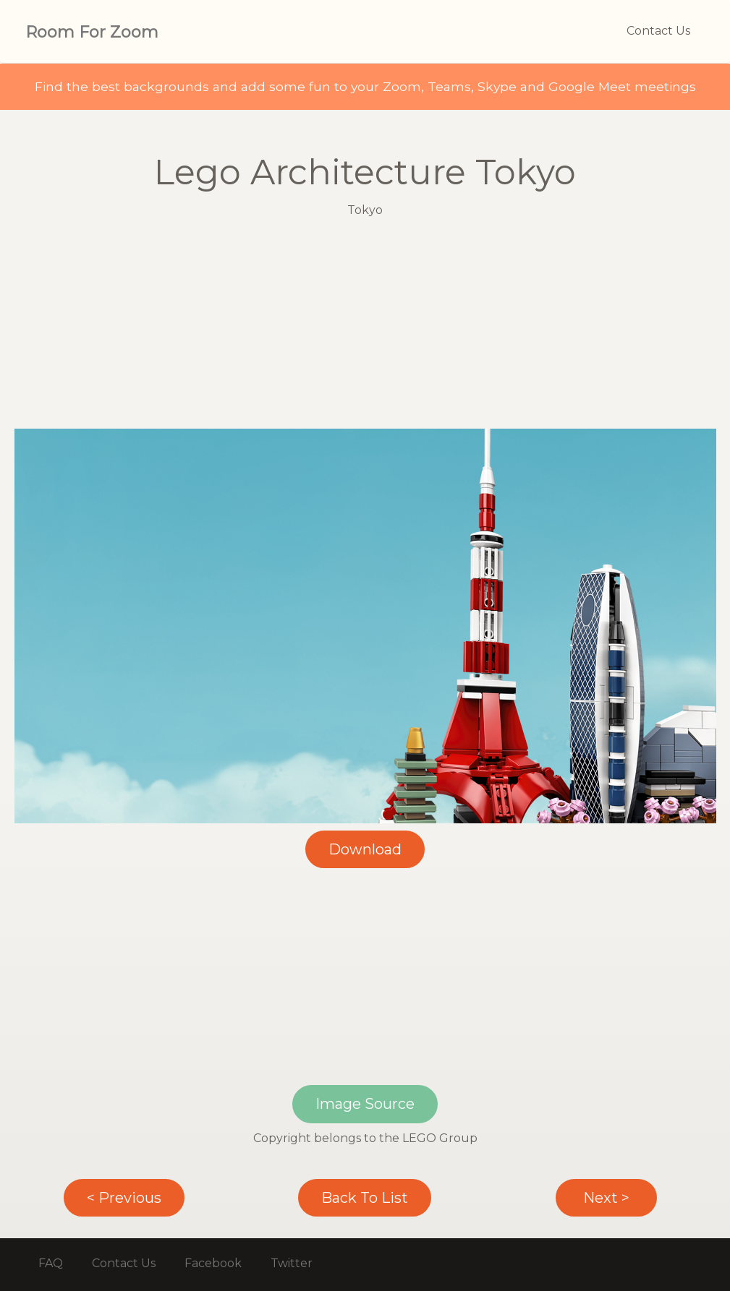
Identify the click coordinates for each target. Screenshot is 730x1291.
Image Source (365, 1103)
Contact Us (658, 31)
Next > (606, 1197)
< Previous (124, 1197)
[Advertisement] (365, 327)
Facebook (213, 1263)
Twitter (292, 1263)
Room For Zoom (91, 32)
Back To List (364, 1197)
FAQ (50, 1263)
